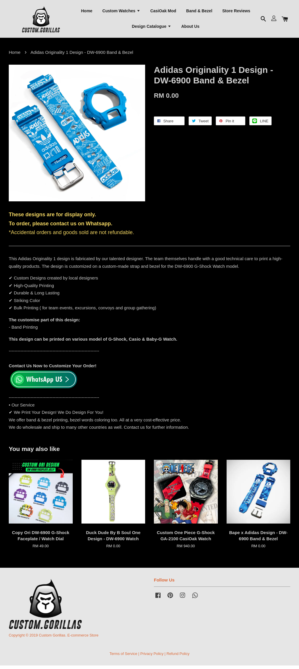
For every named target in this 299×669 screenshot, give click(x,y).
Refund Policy (178, 657)
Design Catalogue (151, 27)
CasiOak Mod (163, 12)
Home (86, 12)
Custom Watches (121, 12)
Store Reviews (236, 12)
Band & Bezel (199, 12)
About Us (190, 27)
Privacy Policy (151, 657)
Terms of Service (123, 657)
